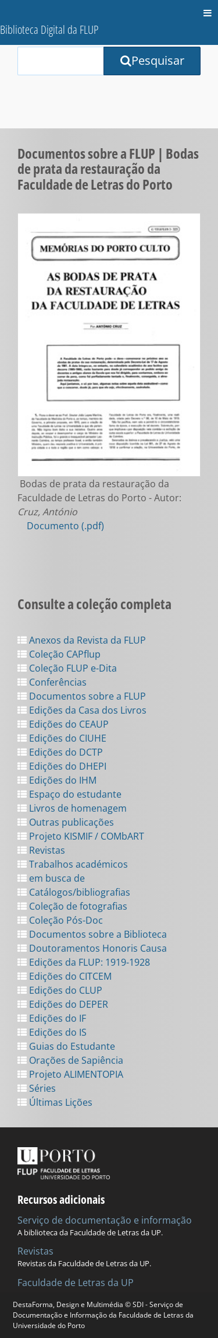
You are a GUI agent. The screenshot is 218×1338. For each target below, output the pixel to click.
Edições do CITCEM (64, 976)
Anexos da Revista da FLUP (81, 640)
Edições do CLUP (59, 990)
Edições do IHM (57, 780)
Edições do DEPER (62, 1004)
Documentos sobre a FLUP (81, 696)
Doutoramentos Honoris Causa (92, 948)
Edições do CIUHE (61, 738)
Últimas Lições (54, 1102)
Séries (36, 1088)
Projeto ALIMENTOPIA (70, 1074)
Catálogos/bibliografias (73, 892)
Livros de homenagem (72, 808)
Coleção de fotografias (72, 906)
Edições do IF (51, 1018)
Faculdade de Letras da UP (75, 1282)
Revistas (41, 850)
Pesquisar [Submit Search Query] (152, 60)
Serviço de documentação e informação (104, 1220)
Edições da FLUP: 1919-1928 (83, 962)
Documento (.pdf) (65, 525)
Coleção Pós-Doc (60, 920)
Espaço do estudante (69, 794)
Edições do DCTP (60, 752)
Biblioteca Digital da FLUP (49, 29)
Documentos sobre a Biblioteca (92, 934)
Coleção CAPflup (59, 654)
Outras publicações (65, 822)
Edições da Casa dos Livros (81, 710)
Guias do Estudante (66, 1046)
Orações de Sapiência (70, 1060)
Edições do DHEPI (61, 766)
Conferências (52, 682)
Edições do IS (52, 1032)
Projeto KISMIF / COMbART (80, 836)
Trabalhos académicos (72, 864)
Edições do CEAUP (63, 724)
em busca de (51, 878)
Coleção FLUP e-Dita (67, 668)
